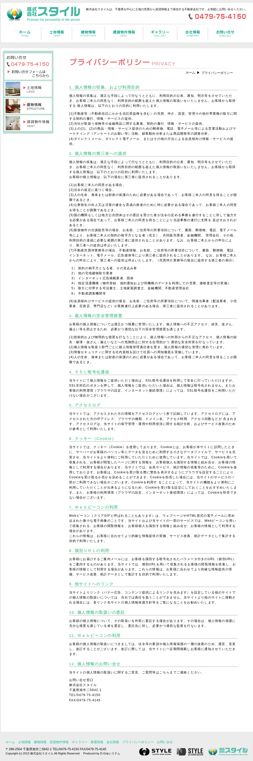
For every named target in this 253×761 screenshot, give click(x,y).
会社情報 (113, 742)
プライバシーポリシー (138, 742)
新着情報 (97, 742)
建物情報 (40, 742)
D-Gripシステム (110, 753)
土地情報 (24, 742)
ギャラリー (80, 742)
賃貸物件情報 (59, 742)
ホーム (190, 72)
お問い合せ (165, 742)
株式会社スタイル (41, 753)
